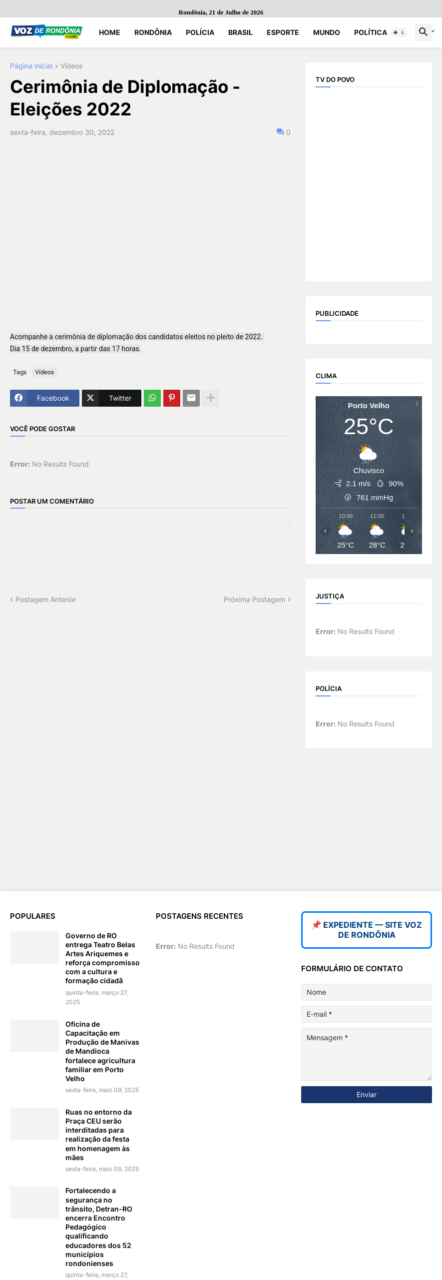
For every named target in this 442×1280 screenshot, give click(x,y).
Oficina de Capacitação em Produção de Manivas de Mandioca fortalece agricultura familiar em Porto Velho (102, 1051)
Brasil (240, 32)
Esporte (283, 32)
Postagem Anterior (45, 599)
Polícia (200, 32)
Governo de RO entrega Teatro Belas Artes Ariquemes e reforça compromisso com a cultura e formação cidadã (102, 958)
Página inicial (31, 66)
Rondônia (153, 32)
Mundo (326, 32)
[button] (399, 32)
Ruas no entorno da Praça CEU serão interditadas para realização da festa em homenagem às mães (98, 1135)
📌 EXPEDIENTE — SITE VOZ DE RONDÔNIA (366, 930)
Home (109, 32)
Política (370, 32)
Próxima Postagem (254, 599)
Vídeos (71, 66)
